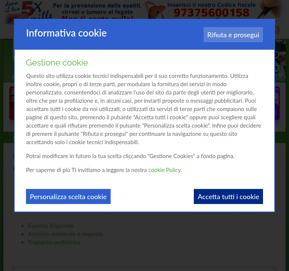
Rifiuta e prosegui (233, 34)
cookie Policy (164, 169)
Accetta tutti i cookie (228, 196)
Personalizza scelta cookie (68, 196)
